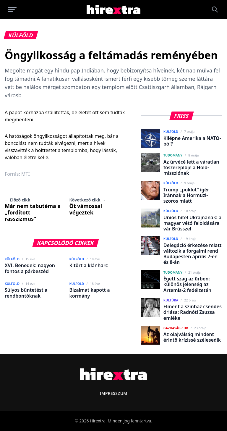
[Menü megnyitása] (12, 9)
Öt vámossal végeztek (87, 206)
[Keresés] (214, 9)
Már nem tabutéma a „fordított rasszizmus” (33, 209)
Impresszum (113, 393)
